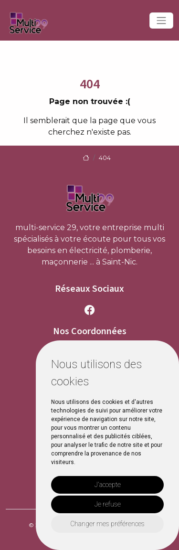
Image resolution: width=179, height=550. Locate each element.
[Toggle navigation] (161, 20)
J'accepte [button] (108, 484)
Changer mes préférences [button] (107, 524)
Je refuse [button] (108, 504)
